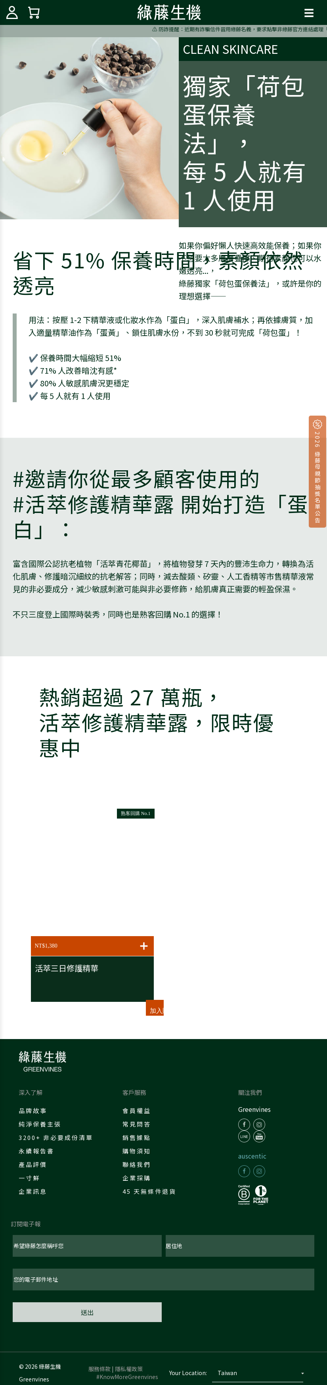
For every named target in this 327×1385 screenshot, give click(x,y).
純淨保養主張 (40, 1124)
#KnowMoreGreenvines (127, 1377)
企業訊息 (33, 1191)
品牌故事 (33, 1110)
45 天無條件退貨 (149, 1191)
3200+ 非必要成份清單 (56, 1137)
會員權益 (136, 1110)
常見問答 (136, 1124)
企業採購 (136, 1178)
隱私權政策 (129, 1369)
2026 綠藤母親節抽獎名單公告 (317, 476)
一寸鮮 (29, 1178)
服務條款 (99, 1369)
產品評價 (33, 1164)
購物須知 (136, 1151)
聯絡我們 (136, 1164)
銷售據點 (136, 1137)
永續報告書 (36, 1151)
